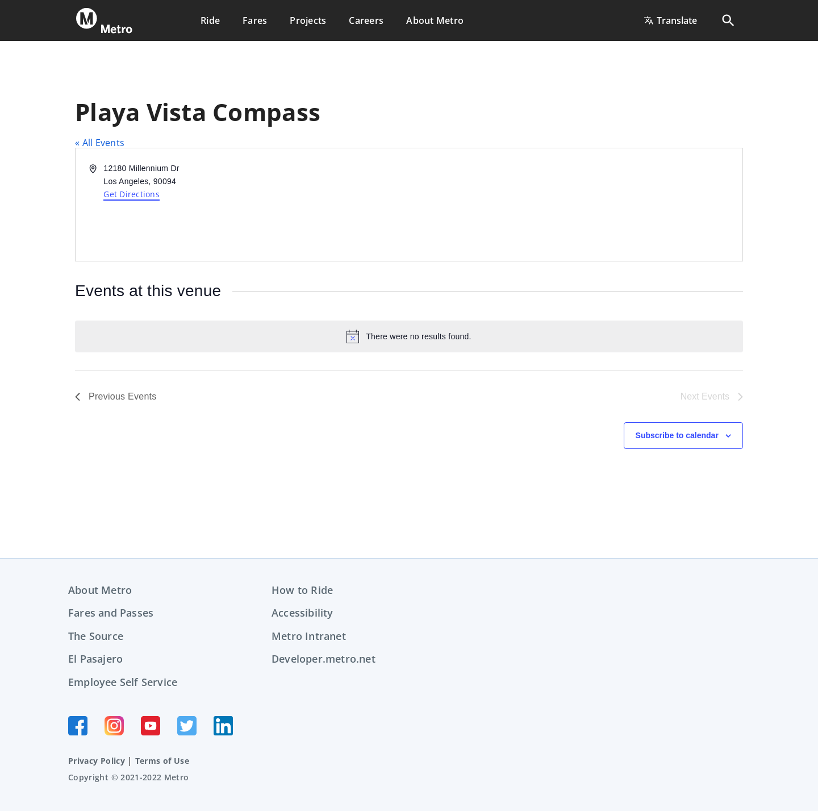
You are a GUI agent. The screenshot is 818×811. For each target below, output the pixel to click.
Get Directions (131, 194)
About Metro (100, 590)
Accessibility (302, 612)
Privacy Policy (96, 760)
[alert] (409, 336)
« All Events (99, 142)
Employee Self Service (122, 682)
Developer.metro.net (323, 659)
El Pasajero (95, 659)
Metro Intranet (309, 636)
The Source (95, 636)
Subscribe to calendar (677, 435)
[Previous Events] (116, 396)
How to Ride (302, 590)
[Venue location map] (575, 204)
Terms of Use (162, 760)
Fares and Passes (110, 612)
